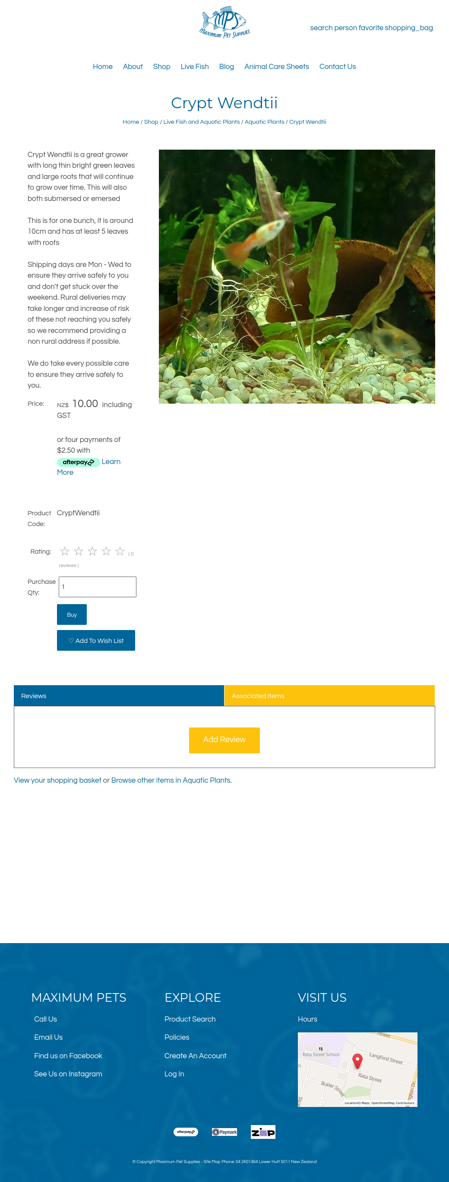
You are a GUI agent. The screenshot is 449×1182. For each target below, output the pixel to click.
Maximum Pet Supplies (178, 1162)
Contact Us (337, 67)
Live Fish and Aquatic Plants (202, 122)
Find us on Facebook (68, 1056)
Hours (307, 1019)
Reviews (34, 696)
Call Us (45, 1019)
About (133, 67)
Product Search (190, 1019)
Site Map (211, 1162)
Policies (177, 1037)
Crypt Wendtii (307, 122)
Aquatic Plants (265, 122)
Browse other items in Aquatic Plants (171, 780)
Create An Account (195, 1056)
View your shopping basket (57, 780)
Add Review (224, 740)
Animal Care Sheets (276, 67)
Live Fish (195, 67)
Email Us (48, 1037)
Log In (174, 1074)
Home (103, 67)
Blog (226, 67)
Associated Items (258, 696)
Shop (162, 67)
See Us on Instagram (68, 1074)
